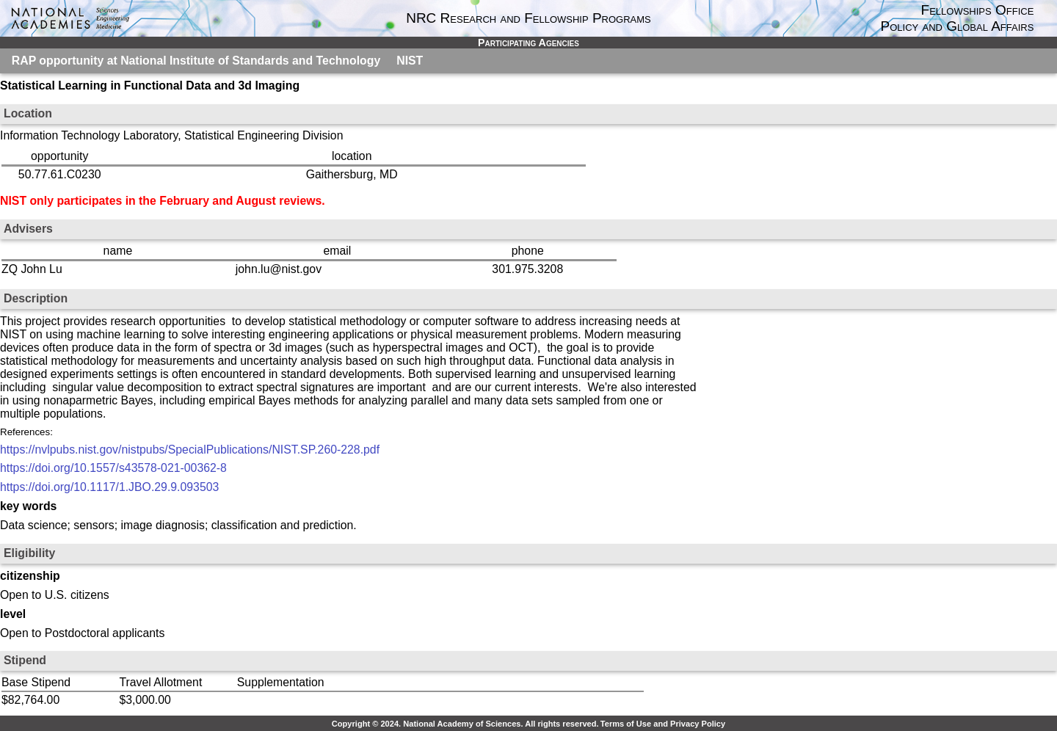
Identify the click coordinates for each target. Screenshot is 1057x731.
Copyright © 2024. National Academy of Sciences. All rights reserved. (465, 723)
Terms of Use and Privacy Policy (662, 723)
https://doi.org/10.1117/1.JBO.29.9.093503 (109, 487)
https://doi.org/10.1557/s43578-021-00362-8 (113, 468)
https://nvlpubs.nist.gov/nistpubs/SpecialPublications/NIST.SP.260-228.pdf (189, 449)
